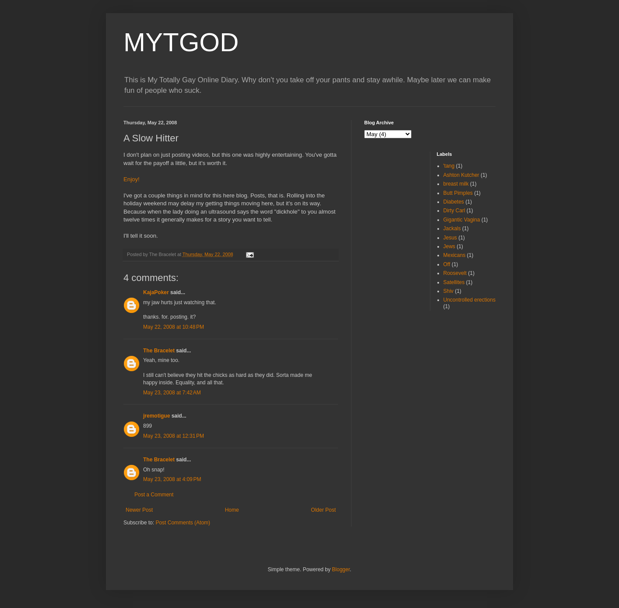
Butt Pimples (458, 193)
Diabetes (453, 202)
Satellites (454, 282)
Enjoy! (131, 179)
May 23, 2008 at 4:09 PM (172, 479)
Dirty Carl (454, 210)
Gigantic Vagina (461, 220)
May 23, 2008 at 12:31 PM (173, 436)
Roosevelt (455, 273)
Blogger (341, 569)
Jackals (452, 228)
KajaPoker (156, 292)
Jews (449, 246)
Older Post (323, 510)
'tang (449, 166)
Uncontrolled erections (469, 300)
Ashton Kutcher (461, 175)
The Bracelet (159, 351)
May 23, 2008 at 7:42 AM (172, 393)
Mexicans (454, 255)
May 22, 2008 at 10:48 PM (173, 327)
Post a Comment (153, 495)
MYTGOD (181, 42)
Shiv (448, 291)
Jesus (450, 238)
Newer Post (139, 510)
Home (232, 510)
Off (446, 264)
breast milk (456, 184)
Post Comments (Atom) (182, 523)
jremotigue (156, 416)
